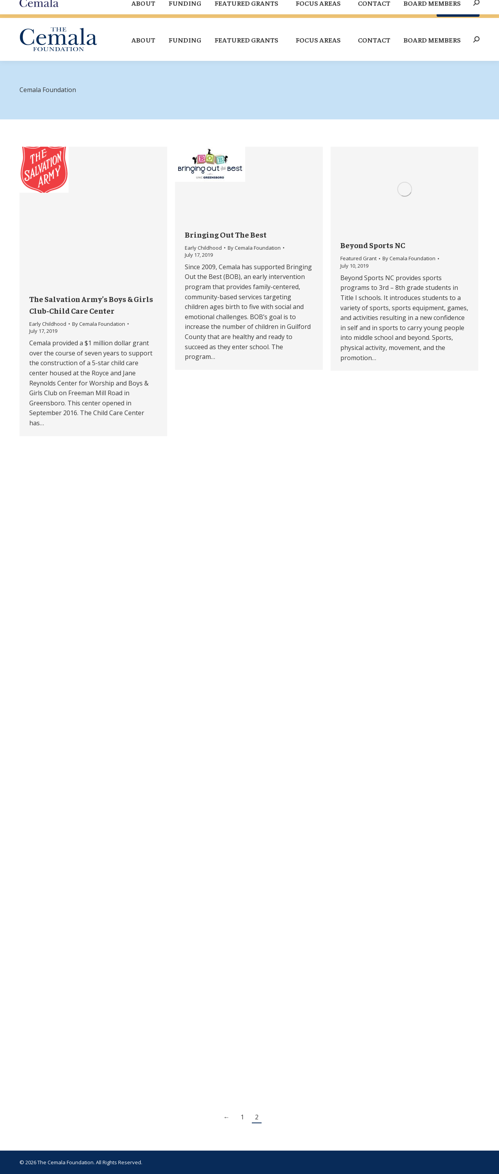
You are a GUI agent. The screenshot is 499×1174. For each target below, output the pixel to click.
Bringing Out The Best (226, 234)
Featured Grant (358, 258)
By (98, 323)
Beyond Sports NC (372, 245)
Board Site (412, 9)
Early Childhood (47, 323)
